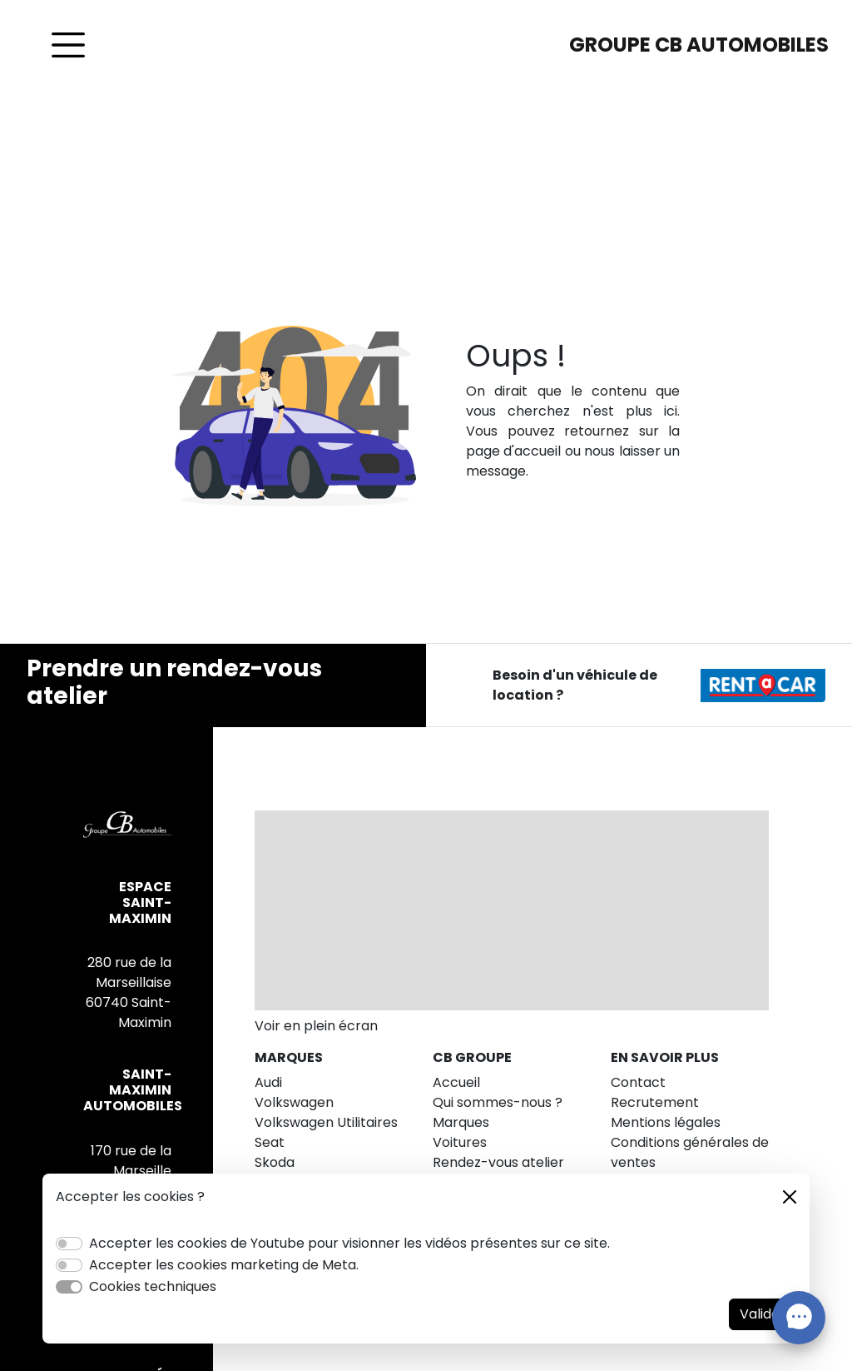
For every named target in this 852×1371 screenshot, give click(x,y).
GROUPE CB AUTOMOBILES (699, 44)
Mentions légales (666, 1122)
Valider (762, 1314)
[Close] (789, 1197)
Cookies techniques (152, 1286)
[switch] (69, 1243)
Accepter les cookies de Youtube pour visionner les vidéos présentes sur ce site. (349, 1243)
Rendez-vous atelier (498, 1162)
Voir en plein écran (316, 1025)
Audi (268, 1082)
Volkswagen (294, 1102)
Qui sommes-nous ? (497, 1102)
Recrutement (655, 1102)
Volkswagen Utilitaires (326, 1122)
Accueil (456, 1082)
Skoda (275, 1162)
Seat (270, 1142)
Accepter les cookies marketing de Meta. (224, 1264)
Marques (461, 1122)
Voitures (460, 1142)
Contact (638, 1082)
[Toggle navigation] (68, 45)
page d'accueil (513, 451)
